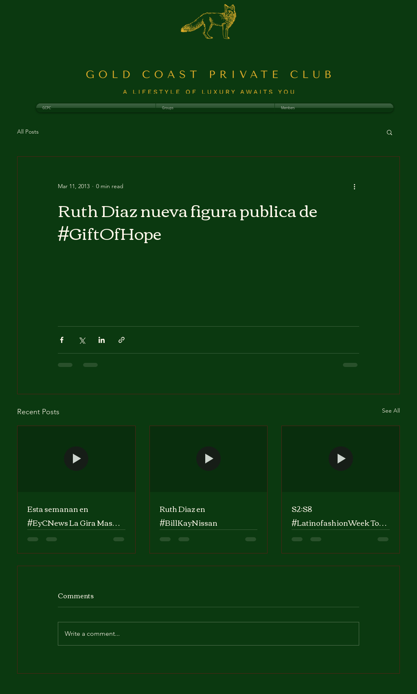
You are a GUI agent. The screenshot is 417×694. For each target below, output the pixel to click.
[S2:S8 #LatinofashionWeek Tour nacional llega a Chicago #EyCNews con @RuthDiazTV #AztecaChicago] (340, 459)
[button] (389, 132)
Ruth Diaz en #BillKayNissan (188, 515)
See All (391, 410)
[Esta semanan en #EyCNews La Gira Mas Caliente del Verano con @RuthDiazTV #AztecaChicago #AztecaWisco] (76, 459)
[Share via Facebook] (62, 340)
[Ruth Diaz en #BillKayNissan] (209, 459)
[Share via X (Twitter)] (82, 340)
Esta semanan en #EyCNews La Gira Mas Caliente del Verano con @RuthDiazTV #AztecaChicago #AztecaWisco (70, 515)
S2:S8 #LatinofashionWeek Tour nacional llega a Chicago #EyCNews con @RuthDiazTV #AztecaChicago (339, 515)
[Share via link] (121, 340)
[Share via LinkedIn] (101, 340)
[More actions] (354, 186)
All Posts (28, 131)
